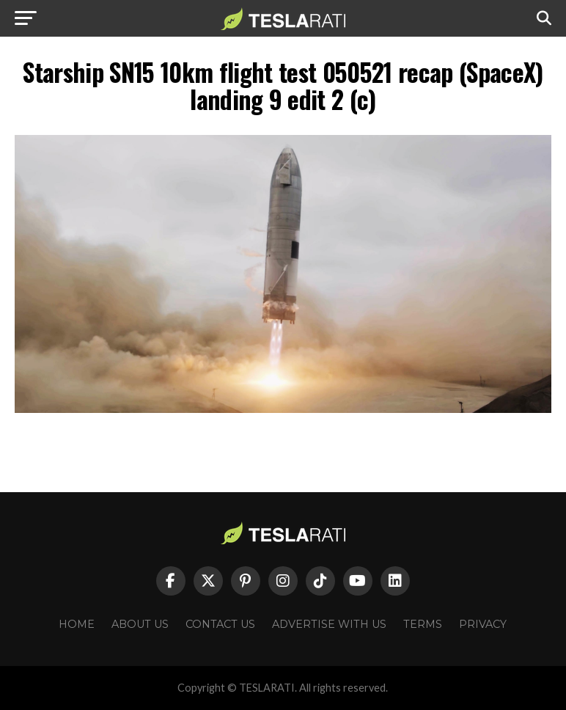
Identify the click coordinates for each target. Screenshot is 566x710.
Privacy (483, 624)
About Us (140, 624)
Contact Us (220, 624)
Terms (422, 624)
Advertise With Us (329, 624)
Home (77, 624)
